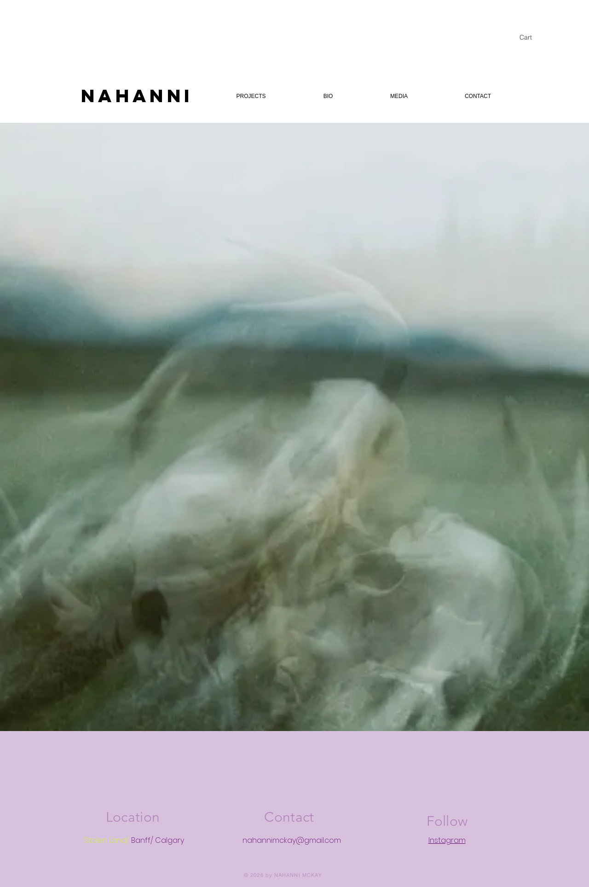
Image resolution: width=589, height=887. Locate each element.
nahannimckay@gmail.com (292, 840)
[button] (531, 37)
